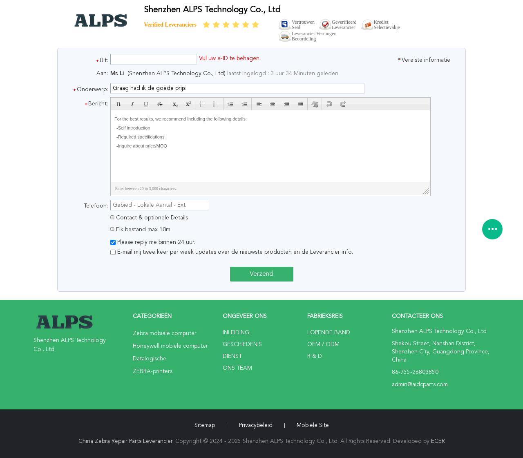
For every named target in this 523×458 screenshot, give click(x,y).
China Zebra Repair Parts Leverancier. (126, 441)
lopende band (328, 332)
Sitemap (204, 425)
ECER (438, 441)
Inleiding (236, 332)
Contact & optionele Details (149, 218)
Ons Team (237, 368)
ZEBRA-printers (152, 371)
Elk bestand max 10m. (141, 229)
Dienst (232, 356)
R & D (314, 356)
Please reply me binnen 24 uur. (152, 242)
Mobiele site (313, 425)
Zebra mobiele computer (165, 333)
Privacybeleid (256, 425)
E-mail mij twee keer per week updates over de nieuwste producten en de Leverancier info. (231, 252)
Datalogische (149, 359)
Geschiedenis (242, 344)
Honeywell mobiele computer (170, 346)
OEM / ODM (323, 344)
